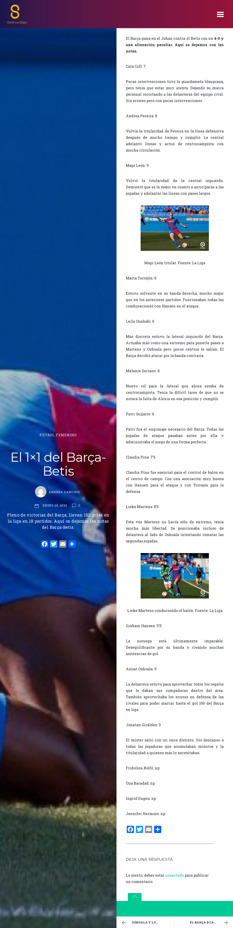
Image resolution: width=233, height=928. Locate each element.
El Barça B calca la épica (211, 923)
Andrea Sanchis (64, 492)
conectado (174, 875)
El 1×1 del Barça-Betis (58, 464)
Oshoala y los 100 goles (148, 923)
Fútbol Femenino (58, 435)
